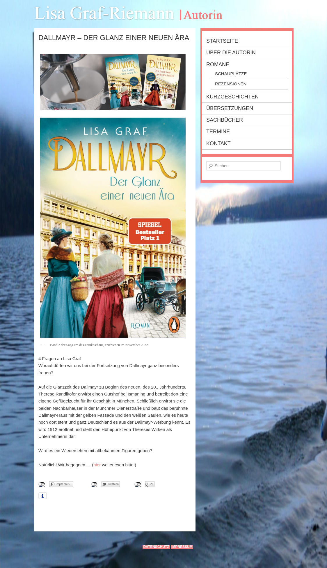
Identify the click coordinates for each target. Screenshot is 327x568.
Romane (217, 64)
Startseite (222, 41)
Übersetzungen (229, 108)
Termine (218, 131)
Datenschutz (156, 547)
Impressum (182, 547)
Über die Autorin (231, 52)
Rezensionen (230, 83)
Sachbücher (224, 120)
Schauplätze (231, 73)
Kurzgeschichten (232, 97)
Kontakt (218, 143)
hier (97, 464)
